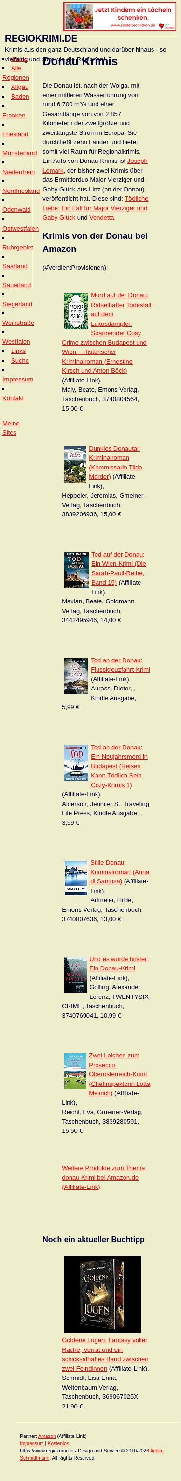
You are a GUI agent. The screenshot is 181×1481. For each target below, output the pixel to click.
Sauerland (16, 285)
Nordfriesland (21, 190)
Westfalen (16, 341)
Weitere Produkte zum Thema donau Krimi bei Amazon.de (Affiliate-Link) (103, 1177)
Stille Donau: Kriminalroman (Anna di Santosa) (119, 872)
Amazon (47, 1436)
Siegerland (17, 304)
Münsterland (19, 153)
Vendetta (101, 217)
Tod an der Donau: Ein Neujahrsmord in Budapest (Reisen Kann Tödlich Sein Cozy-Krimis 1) (119, 766)
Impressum (17, 379)
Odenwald (16, 209)
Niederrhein (18, 172)
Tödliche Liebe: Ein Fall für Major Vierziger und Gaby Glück (95, 208)
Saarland (15, 266)
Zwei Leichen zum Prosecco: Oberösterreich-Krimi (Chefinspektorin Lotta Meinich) (119, 1074)
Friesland (15, 134)
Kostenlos (58, 1443)
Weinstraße (18, 322)
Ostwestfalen (20, 228)
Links (18, 350)
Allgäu (19, 86)
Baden (20, 96)
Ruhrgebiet (17, 247)
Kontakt (13, 398)
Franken (14, 115)
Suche (20, 360)
